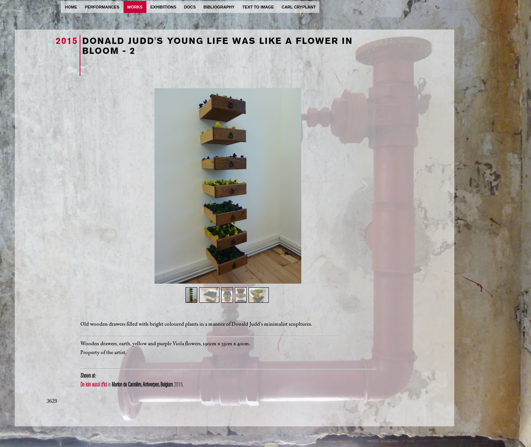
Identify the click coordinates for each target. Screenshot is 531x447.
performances (102, 7)
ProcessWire (295, 436)
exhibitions (163, 7)
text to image (258, 7)
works (135, 7)
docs (190, 7)
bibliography (219, 7)
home (71, 7)
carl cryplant (298, 7)
